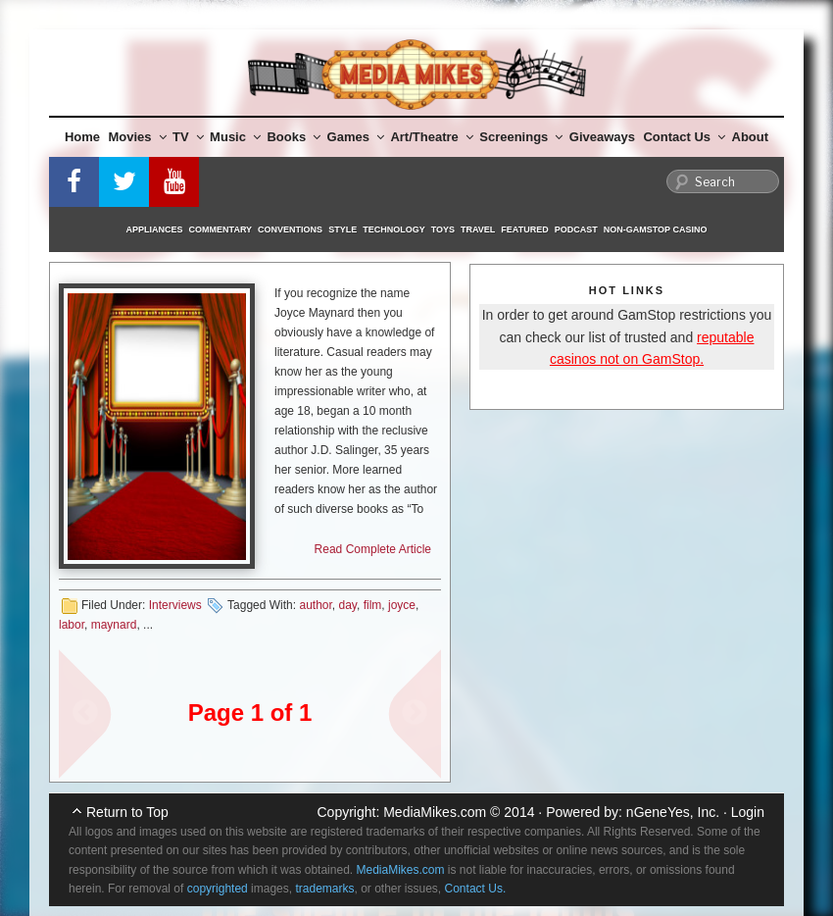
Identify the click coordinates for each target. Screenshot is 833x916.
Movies (138, 136)
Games (355, 136)
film (373, 605)
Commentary (221, 229)
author (315, 605)
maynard (114, 625)
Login (747, 812)
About (750, 136)
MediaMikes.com (434, 812)
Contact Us (684, 136)
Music (235, 136)
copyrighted (217, 888)
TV (188, 136)
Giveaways (602, 136)
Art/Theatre (431, 136)
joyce (402, 605)
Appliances (154, 229)
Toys (443, 229)
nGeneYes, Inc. (672, 812)
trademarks (324, 888)
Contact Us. (476, 888)
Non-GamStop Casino (656, 229)
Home (82, 136)
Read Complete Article (373, 549)
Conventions (290, 229)
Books (293, 136)
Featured (524, 229)
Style (342, 229)
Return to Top (127, 812)
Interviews (175, 605)
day (348, 605)
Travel (478, 229)
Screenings (521, 136)
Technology (394, 229)
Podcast (576, 229)
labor (71, 625)
